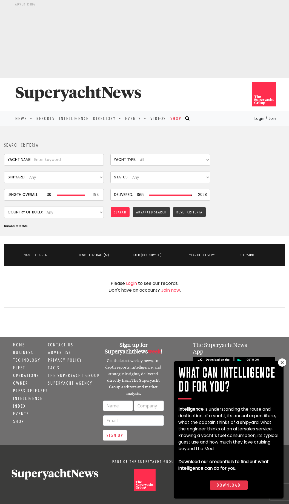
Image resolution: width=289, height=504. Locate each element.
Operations (26, 375)
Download (229, 485)
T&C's (54, 367)
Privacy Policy (65, 360)
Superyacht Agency (70, 383)
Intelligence (74, 118)
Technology (27, 360)
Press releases (30, 390)
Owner (20, 383)
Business (23, 352)
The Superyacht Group (74, 375)
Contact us (60, 344)
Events (21, 413)
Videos (158, 118)
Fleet (19, 367)
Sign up (115, 435)
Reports (45, 118)
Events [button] (134, 118)
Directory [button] (105, 118)
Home (19, 344)
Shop (175, 118)
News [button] (22, 118)
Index (19, 406)
